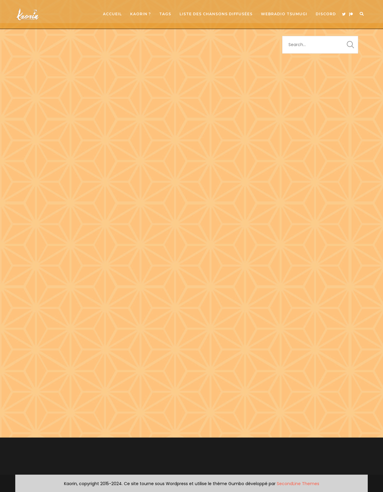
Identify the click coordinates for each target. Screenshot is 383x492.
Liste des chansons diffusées (216, 14)
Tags (165, 14)
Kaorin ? (140, 14)
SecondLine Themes (298, 484)
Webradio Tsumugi (284, 14)
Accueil (112, 14)
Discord (326, 14)
